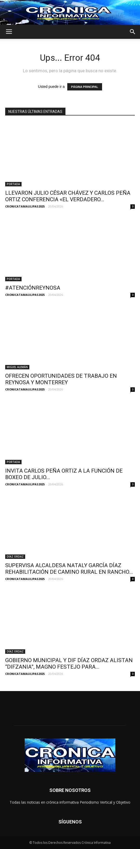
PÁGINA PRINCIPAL (84, 86)
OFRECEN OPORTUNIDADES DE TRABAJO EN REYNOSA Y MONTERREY (61, 379)
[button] (132, 32)
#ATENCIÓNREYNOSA (32, 288)
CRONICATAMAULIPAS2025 (25, 206)
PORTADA (13, 184)
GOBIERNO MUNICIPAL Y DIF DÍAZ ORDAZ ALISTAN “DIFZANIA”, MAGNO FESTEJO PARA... (69, 663)
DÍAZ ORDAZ (15, 556)
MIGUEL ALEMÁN (17, 367)
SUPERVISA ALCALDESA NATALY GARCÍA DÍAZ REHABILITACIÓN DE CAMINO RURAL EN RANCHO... (69, 568)
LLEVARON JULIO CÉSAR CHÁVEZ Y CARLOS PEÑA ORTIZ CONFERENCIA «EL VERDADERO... (67, 196)
